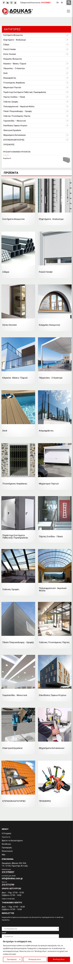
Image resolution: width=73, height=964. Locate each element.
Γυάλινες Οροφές (10, 102)
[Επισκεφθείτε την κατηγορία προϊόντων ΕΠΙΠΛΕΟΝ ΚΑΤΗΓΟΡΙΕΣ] (18, 784)
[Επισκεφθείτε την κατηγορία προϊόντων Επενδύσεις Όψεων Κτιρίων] (55, 678)
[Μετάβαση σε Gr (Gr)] (62, 2)
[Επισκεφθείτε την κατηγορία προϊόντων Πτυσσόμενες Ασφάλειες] (18, 466)
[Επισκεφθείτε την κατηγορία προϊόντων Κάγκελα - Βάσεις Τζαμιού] (18, 360)
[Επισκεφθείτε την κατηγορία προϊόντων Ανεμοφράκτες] (55, 413)
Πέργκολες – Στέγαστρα (14, 68)
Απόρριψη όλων (35, 959)
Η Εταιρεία (6, 833)
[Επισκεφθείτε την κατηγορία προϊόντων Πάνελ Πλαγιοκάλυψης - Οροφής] (18, 625)
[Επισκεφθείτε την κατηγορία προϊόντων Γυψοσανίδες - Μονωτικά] (18, 678)
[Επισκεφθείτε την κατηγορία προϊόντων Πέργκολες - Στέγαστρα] (55, 360)
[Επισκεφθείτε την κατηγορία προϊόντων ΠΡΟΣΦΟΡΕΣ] (55, 784)
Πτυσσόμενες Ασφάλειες (14, 83)
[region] (36, 951)
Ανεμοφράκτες (9, 78)
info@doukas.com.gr (12, 878)
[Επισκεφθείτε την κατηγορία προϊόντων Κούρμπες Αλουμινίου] (55, 307)
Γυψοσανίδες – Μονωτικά (14, 121)
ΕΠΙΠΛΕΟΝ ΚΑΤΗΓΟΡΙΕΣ (13, 140)
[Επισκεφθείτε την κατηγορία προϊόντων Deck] (18, 413)
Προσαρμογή (12, 959)
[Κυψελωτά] (36, 158)
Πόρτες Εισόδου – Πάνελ (14, 97)
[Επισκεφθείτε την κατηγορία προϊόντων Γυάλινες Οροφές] (18, 572)
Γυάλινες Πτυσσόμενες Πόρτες (16, 116)
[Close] (70, 940)
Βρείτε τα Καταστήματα (12, 840)
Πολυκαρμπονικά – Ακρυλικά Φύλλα (18, 106)
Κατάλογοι (6, 844)
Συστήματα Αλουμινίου (13, 35)
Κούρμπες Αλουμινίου (12, 59)
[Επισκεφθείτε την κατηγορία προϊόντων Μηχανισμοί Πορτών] (55, 466)
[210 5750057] (46, 3)
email (4, 933)
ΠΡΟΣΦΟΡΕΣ (9, 144)
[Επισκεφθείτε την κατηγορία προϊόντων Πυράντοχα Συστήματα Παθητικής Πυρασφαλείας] (18, 519)
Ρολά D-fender (9, 49)
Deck (5, 73)
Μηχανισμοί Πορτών (12, 87)
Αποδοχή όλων (59, 959)
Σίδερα (6, 44)
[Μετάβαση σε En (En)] (57, 2)
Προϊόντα (6, 837)
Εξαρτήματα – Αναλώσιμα (14, 40)
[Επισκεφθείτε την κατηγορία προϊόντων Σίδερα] (18, 255)
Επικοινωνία (7, 851)
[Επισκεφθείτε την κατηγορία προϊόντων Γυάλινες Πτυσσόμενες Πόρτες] (55, 625)
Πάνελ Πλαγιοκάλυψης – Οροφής (17, 111)
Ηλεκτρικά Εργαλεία (12, 130)
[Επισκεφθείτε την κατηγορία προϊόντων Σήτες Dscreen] (18, 307)
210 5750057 (8, 872)
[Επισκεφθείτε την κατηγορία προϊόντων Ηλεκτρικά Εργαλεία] (18, 731)
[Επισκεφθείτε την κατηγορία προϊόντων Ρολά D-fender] (55, 255)
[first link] (68, 2)
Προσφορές (7, 847)
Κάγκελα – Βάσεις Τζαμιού (14, 64)
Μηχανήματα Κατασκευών (14, 135)
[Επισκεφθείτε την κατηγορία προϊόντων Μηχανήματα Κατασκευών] (55, 731)
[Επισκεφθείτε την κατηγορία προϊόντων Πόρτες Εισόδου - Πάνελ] (55, 519)
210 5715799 (8, 884)
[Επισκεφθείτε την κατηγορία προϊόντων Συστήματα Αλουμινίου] (18, 202)
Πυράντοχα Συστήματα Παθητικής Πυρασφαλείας (24, 92)
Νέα (3, 855)
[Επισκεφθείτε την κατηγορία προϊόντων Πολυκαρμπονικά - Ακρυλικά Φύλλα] (55, 572)
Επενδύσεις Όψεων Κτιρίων (15, 125)
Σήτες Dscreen (9, 54)
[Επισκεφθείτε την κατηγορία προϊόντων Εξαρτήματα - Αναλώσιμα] (55, 202)
